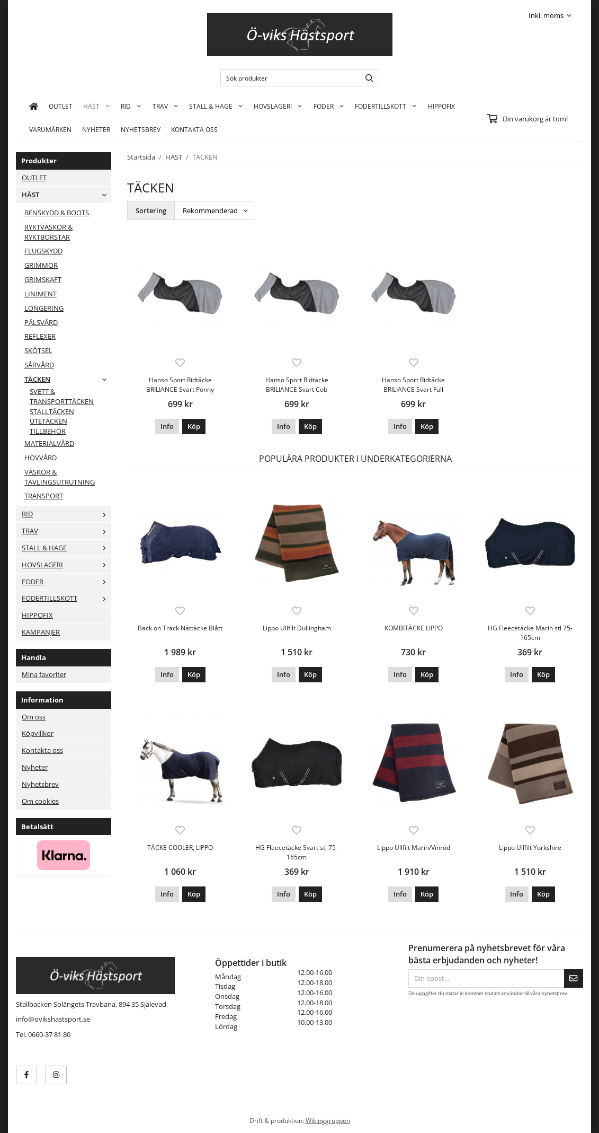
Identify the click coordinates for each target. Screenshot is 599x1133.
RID (131, 106)
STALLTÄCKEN (52, 411)
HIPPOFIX (441, 106)
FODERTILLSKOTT (386, 106)
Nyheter (96, 129)
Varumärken (50, 129)
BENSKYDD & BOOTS (56, 212)
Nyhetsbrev (140, 129)
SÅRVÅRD (39, 365)
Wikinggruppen (328, 1120)
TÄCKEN (67, 379)
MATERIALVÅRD (49, 443)
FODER (329, 106)
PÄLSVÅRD (41, 322)
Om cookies (40, 801)
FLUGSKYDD (43, 251)
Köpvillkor (37, 733)
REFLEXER (40, 336)
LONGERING (44, 308)
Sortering (151, 210)
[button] (193, 426)
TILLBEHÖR (48, 431)
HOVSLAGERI (278, 106)
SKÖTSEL (38, 350)
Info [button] (167, 426)
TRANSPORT (43, 495)
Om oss (34, 717)
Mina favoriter (44, 674)
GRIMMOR (41, 265)
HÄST (96, 106)
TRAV (165, 106)
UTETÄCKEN (48, 421)
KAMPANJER (41, 632)
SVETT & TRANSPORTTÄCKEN (62, 396)
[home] (33, 106)
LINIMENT (40, 293)
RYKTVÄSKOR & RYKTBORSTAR (48, 232)
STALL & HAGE (216, 106)
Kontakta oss (42, 750)
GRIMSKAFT (42, 279)
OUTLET (61, 106)
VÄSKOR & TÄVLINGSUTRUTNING (59, 477)
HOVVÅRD (40, 457)
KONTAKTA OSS (194, 129)
